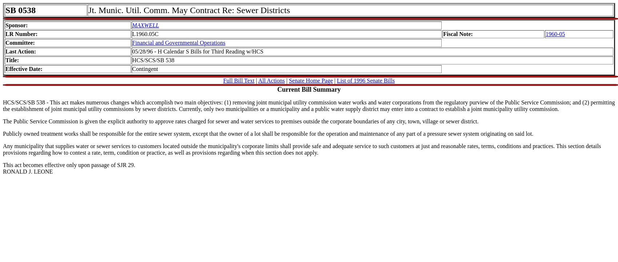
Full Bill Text (238, 81)
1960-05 (555, 34)
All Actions (271, 81)
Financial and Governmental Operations (178, 43)
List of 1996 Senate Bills (366, 81)
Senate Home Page (311, 81)
